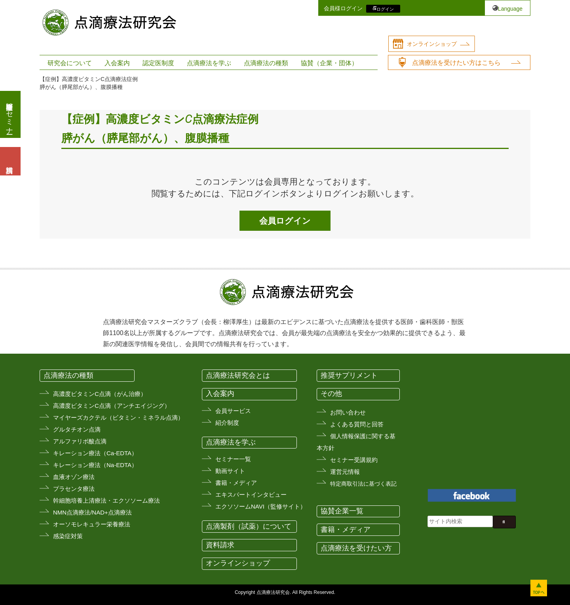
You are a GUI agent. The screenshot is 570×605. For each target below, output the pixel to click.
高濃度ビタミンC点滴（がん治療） (99, 393)
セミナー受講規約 (354, 459)
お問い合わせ (348, 412)
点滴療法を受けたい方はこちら (456, 62)
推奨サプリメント (349, 375)
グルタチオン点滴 (77, 429)
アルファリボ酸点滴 (79, 441)
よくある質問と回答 (357, 424)
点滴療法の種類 (266, 63)
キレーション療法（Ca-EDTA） (95, 453)
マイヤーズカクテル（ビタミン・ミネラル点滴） (118, 417)
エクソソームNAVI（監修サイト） (260, 506)
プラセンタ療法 (74, 488)
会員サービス (233, 410)
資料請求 (220, 545)
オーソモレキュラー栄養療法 (91, 524)
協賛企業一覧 (342, 511)
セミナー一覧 (233, 459)
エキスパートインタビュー (251, 494)
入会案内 (117, 63)
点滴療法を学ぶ (209, 63)
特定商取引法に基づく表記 (363, 484)
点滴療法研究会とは (238, 375)
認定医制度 (158, 63)
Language (510, 9)
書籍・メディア (236, 482)
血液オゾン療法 (74, 476)
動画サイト (230, 470)
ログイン (385, 8)
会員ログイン (285, 220)
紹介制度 (227, 422)
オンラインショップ (432, 44)
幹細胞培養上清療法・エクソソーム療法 (106, 500)
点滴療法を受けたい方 (356, 548)
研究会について (70, 63)
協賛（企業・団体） (329, 63)
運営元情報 (345, 471)
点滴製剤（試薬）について (248, 526)
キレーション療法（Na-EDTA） (95, 465)
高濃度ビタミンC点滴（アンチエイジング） (111, 405)
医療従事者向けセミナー (9, 114)
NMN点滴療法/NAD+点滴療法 (92, 512)
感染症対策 (68, 536)
